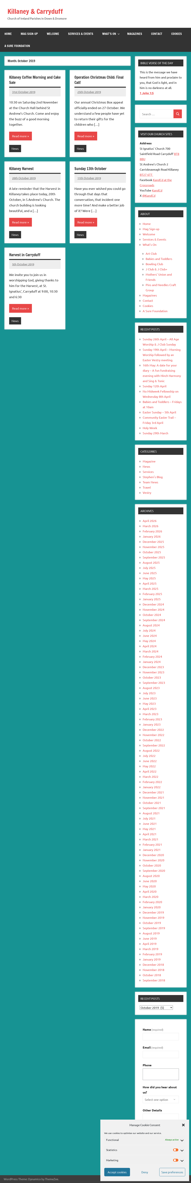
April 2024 (149, 646)
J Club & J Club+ (156, 269)
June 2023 (150, 698)
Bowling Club (154, 264)
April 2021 (149, 834)
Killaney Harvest (21, 168)
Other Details (152, 1110)
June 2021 (150, 823)
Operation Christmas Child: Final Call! (98, 80)
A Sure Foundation (17, 46)
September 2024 (154, 620)
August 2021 (151, 813)
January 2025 (152, 599)
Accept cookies (117, 1172)
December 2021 (153, 792)
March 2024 (150, 651)
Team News (150, 482)
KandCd (157, 190)
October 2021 (152, 802)
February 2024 (152, 656)
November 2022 (153, 735)
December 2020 (153, 855)
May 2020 (149, 886)
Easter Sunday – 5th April (159, 412)
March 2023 (150, 714)
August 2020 (151, 876)
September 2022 (154, 745)
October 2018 (152, 975)
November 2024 (153, 609)
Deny (144, 1172)
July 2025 (149, 567)
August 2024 (151, 625)
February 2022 (152, 782)
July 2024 (149, 630)
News (15, 148)
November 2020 (153, 860)
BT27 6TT (146, 174)
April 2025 (149, 583)
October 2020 (152, 865)
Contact (156, 34)
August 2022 (151, 750)
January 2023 (152, 724)
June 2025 (150, 573)
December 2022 (153, 729)
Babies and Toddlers (159, 259)
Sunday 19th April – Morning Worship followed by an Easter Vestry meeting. (162, 355)
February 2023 (152, 719)
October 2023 (152, 677)
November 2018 (153, 970)
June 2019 (150, 938)
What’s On (111, 34)
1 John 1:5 (147, 93)
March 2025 (150, 588)
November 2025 (153, 547)
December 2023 (153, 667)
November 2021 (153, 797)
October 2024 (152, 614)
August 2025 (151, 562)
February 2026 (152, 531)
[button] (183, 1125)
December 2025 (153, 541)
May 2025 (149, 578)
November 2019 (153, 917)
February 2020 (152, 902)
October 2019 (152, 923)
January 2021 (152, 849)
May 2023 (149, 703)
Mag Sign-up (29, 34)
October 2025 (152, 552)
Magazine (149, 461)
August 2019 (151, 933)
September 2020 (154, 870)
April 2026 (149, 521)
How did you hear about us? (160, 1089)
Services (148, 471)
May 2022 (149, 766)
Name (153, 1029)
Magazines (134, 34)
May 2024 (149, 641)
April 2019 (149, 943)
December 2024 (153, 604)
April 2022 (149, 771)
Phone (147, 1065)
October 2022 (152, 740)
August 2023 (151, 688)
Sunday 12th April (154, 386)
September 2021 (154, 808)
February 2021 (152, 844)
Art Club (151, 253)
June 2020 (150, 881)
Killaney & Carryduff (35, 11)
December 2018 (153, 964)
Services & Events (80, 34)
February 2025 (152, 594)
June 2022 (150, 761)
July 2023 (149, 693)
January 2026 (152, 536)
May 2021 (149, 829)
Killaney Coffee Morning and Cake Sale (35, 80)
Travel (147, 487)
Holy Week (150, 428)
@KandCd (148, 195)
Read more (19, 136)
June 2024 (150, 635)
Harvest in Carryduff (24, 255)
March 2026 (150, 526)
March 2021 (150, 839)
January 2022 (152, 787)
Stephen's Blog (153, 477)
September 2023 (154, 682)
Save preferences (172, 1172)
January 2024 (152, 661)
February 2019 (152, 954)
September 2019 (154, 928)
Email (153, 1047)
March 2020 (150, 896)
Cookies (176, 34)
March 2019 (150, 949)
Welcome (53, 34)
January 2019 (152, 959)
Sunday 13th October (90, 168)
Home (8, 34)
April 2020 (149, 891)
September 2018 (154, 980)
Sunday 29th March (155, 433)
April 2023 (149, 708)
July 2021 (149, 818)
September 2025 (154, 557)
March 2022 (150, 776)
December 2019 (153, 912)
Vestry (147, 492)
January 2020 (152, 907)
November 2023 (153, 672)
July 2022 (149, 755)
